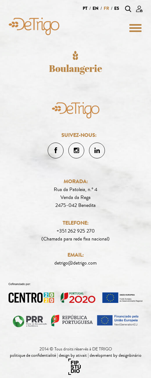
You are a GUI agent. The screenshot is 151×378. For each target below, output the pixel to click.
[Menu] (133, 28)
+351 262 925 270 (76, 230)
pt (85, 8)
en (96, 8)
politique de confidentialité (33, 355)
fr (106, 8)
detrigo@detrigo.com (75, 262)
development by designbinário (115, 355)
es (116, 8)
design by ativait (73, 355)
